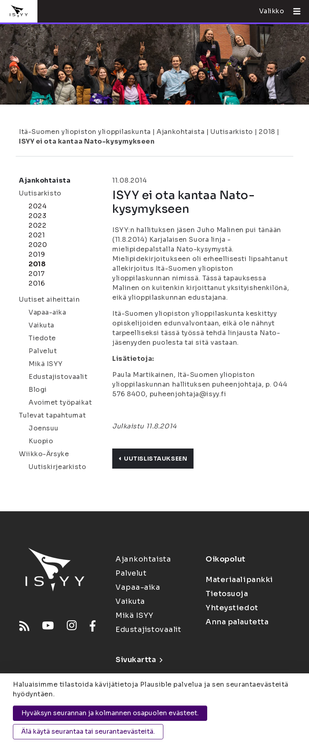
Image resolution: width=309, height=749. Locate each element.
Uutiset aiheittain (49, 299)
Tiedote (42, 338)
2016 (37, 283)
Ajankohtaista (180, 132)
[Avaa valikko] (293, 11)
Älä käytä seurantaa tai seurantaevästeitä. (88, 731)
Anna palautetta (237, 621)
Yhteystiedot (232, 607)
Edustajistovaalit (58, 376)
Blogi (38, 389)
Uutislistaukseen (153, 458)
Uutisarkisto (231, 132)
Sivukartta (138, 659)
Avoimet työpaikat (60, 402)
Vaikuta (41, 325)
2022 (37, 225)
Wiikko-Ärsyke (44, 454)
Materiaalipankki (239, 579)
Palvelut (43, 351)
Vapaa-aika (47, 312)
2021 (37, 235)
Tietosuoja (227, 593)
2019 (37, 254)
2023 (37, 216)
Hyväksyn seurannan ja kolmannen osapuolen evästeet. (110, 713)
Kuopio (41, 441)
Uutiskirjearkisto (58, 467)
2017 (37, 274)
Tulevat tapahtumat (52, 415)
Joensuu (44, 428)
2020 (38, 245)
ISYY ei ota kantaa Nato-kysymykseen (87, 141)
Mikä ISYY (46, 364)
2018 (267, 132)
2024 (38, 206)
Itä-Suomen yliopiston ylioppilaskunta (85, 132)
